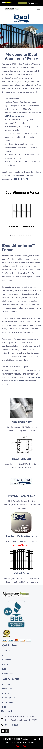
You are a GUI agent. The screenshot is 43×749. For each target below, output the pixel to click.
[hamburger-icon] (38, 9)
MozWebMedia (21, 746)
